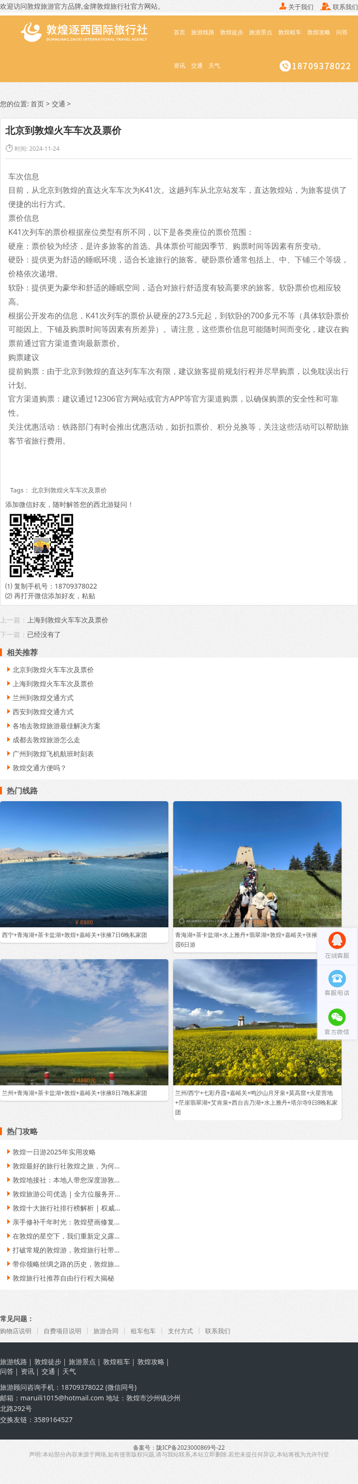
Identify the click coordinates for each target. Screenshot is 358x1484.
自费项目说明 (66, 1331)
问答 (342, 32)
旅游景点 (260, 32)
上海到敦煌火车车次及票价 (67, 620)
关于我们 (296, 6)
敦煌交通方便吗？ (36, 768)
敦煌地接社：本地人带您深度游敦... (62, 1180)
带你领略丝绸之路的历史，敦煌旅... (62, 1264)
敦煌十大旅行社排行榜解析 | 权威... (62, 1208)
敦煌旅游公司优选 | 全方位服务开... (62, 1194)
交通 (197, 65)
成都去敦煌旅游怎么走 (42, 740)
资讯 (179, 65)
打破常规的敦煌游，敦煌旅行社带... (62, 1250)
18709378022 (76, 586)
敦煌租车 (289, 32)
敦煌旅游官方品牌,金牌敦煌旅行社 (79, 6)
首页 (179, 32)
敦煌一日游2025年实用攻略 (50, 1152)
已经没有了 (44, 634)
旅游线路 (202, 32)
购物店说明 (17, 1331)
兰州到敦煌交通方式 (39, 698)
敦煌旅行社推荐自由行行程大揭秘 (59, 1278)
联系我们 (339, 6)
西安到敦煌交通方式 (39, 712)
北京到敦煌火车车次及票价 (49, 670)
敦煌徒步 (231, 32)
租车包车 (151, 1331)
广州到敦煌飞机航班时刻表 (49, 754)
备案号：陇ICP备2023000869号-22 (178, 1448)
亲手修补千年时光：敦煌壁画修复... (62, 1222)
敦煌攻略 (318, 32)
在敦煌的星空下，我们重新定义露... (62, 1236)
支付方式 (190, 1331)
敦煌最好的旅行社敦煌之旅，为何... (62, 1166)
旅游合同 (112, 1331)
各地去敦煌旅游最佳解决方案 (53, 726)
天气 (214, 65)
